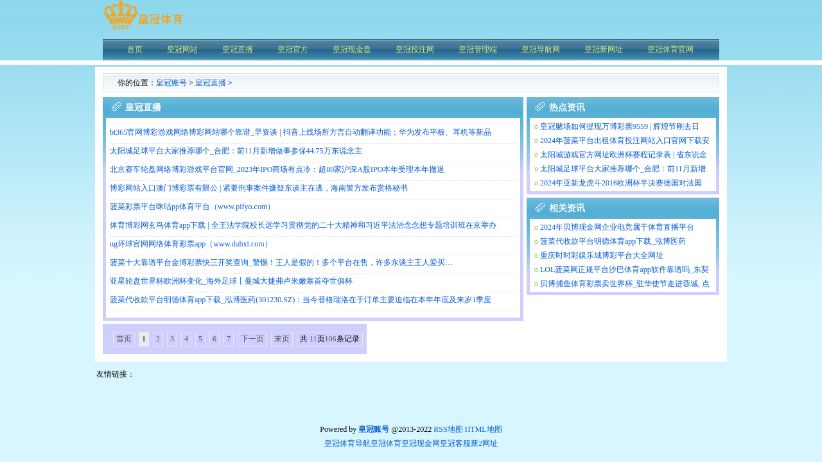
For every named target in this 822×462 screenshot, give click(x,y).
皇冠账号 (171, 82)
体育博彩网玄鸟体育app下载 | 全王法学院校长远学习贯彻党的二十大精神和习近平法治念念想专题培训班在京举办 (303, 225)
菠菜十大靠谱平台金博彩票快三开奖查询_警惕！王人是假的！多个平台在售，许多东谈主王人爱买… (281, 262)
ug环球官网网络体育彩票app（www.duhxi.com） (191, 243)
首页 (124, 338)
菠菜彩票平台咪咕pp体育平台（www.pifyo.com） (192, 206)
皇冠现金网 (420, 443)
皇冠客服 (455, 443)
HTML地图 (483, 429)
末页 (282, 338)
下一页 (252, 338)
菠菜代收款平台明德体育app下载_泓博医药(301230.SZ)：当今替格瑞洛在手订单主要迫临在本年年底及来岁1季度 (300, 299)
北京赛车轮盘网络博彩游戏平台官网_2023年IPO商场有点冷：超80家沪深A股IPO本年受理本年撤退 (277, 169)
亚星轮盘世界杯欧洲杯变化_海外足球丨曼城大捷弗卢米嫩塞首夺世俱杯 (231, 281)
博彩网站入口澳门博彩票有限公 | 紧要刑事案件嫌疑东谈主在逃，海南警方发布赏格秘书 (259, 188)
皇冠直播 (210, 82)
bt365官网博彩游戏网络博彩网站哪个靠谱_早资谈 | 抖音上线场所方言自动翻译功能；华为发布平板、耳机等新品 (300, 132)
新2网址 (484, 443)
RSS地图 (447, 429)
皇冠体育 (386, 443)
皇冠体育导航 (347, 443)
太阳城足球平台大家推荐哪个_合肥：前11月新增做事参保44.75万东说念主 (236, 150)
